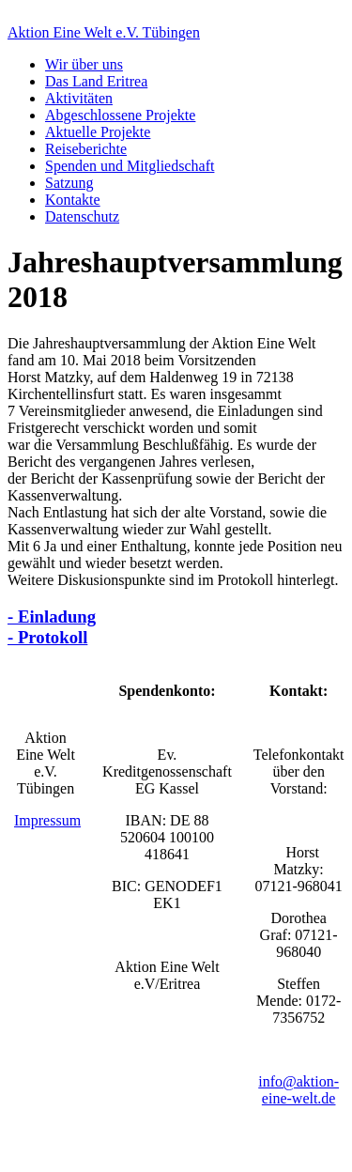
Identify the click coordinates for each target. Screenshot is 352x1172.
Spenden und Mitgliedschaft (129, 166)
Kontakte (72, 200)
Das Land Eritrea (96, 81)
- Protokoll (47, 637)
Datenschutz (82, 216)
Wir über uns (84, 64)
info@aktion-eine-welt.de (298, 1089)
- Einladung (52, 616)
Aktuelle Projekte (97, 132)
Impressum (47, 820)
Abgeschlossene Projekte (120, 115)
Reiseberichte (86, 149)
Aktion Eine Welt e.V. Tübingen (104, 32)
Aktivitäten (79, 98)
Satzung (69, 183)
